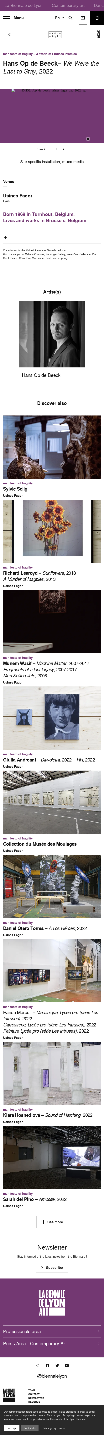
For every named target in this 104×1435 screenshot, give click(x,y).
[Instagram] (37, 1365)
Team (31, 1390)
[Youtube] (67, 1365)
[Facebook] (47, 1365)
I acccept (11, 1428)
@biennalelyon (52, 1376)
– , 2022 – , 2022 (49, 760)
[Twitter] (57, 1365)
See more (52, 1222)
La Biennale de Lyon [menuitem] (24, 5)
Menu (13, 18)
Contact (33, 1394)
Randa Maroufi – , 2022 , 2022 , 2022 (50, 1021)
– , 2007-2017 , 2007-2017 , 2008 (46, 669)
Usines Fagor (17, 195)
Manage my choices (54, 1428)
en (60, 18)
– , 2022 (45, 928)
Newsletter (36, 1398)
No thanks (29, 1428)
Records (34, 1402)
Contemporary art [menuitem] (68, 5)
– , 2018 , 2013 (39, 576)
